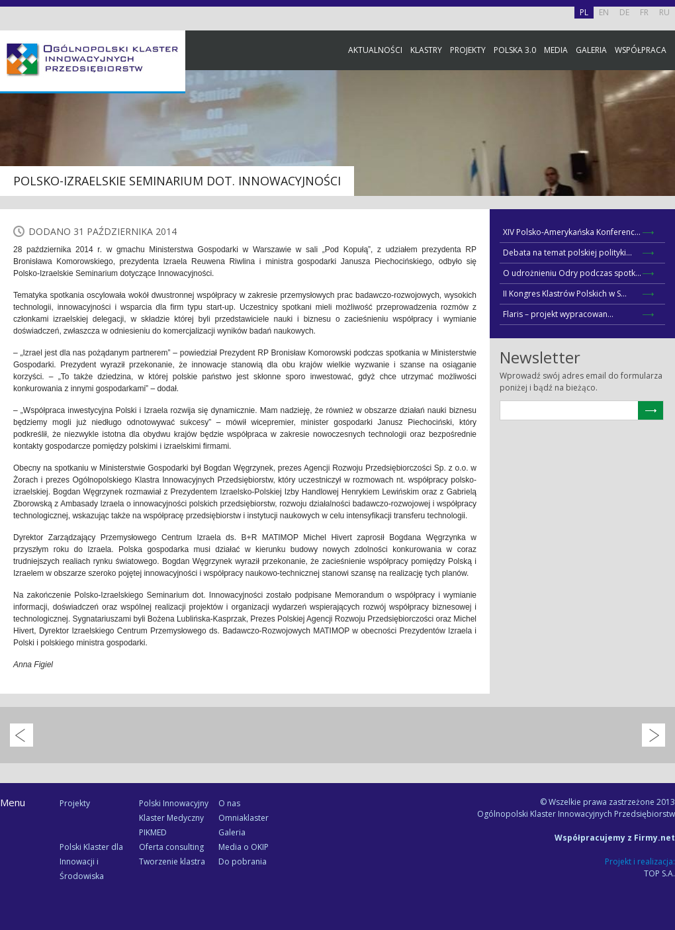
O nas (229, 803)
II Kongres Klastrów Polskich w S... (565, 293)
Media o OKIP (243, 847)
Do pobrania (242, 861)
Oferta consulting (171, 847)
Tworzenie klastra (172, 861)
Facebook (662, 147)
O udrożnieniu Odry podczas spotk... (572, 273)
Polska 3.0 (515, 50)
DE (624, 12)
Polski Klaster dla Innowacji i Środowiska (91, 861)
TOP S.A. (659, 873)
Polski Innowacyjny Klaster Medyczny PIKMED (173, 818)
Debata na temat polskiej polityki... (567, 252)
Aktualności (375, 50)
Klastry (426, 50)
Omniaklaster (243, 817)
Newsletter (662, 247)
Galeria (591, 50)
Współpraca (640, 50)
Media (556, 50)
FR (644, 12)
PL (584, 12)
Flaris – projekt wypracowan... (558, 314)
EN (604, 12)
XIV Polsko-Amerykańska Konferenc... (572, 232)
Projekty (468, 50)
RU (664, 12)
